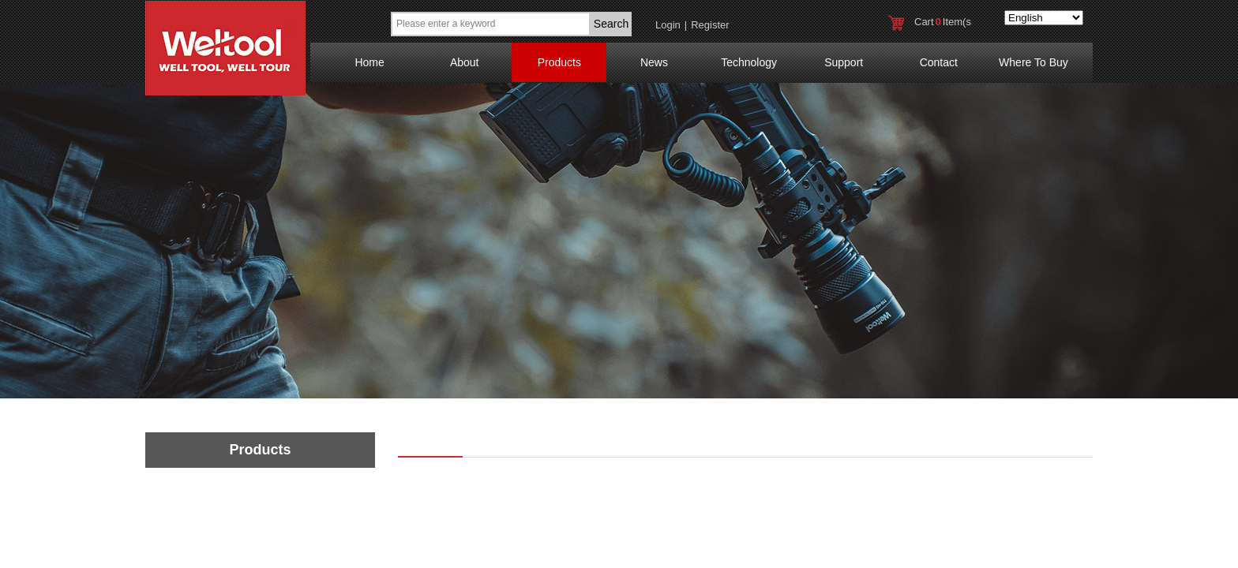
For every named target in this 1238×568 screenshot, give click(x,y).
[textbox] (491, 24)
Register (710, 25)
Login (668, 25)
